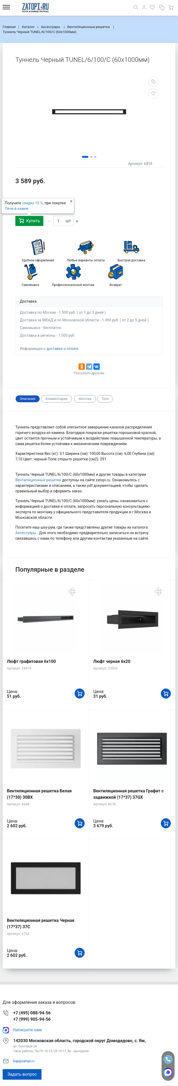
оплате (73, 348)
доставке (55, 348)
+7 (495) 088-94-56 (32, 1012)
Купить (29, 220)
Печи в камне (16, 208)
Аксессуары (26, 533)
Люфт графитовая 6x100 (31, 661)
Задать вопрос (22, 1074)
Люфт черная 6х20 (111, 661)
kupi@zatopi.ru (23, 1061)
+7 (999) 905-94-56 (32, 1019)
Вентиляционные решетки (38, 480)
